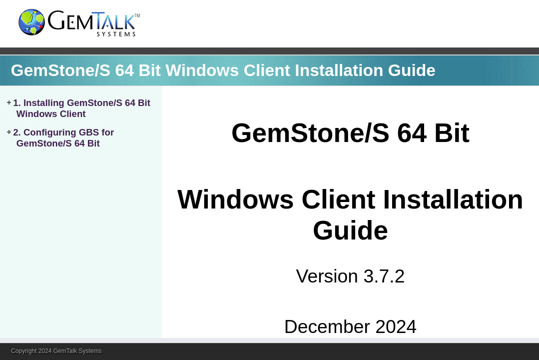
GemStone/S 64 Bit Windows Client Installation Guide (223, 70)
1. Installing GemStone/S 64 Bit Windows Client (81, 108)
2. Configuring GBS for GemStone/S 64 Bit (63, 137)
